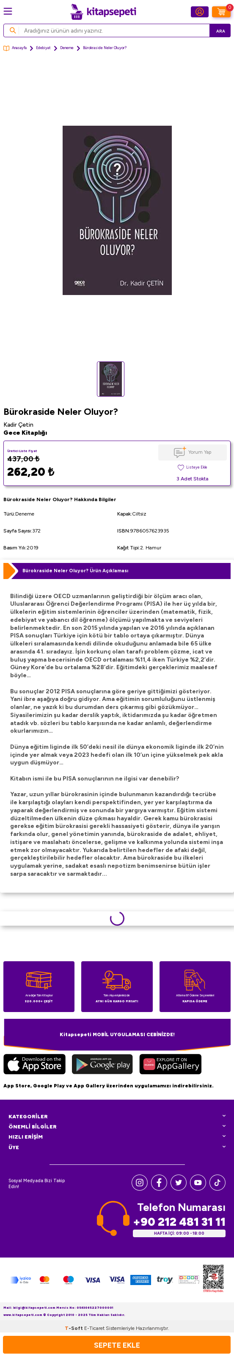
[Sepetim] (221, 11)
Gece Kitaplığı (25, 432)
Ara (220, 31)
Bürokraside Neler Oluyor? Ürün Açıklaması (75, 571)
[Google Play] (102, 1065)
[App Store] (34, 1065)
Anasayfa (15, 48)
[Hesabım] (199, 11)
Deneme (67, 48)
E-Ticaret (94, 1328)
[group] (117, 210)
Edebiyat (43, 48)
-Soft (74, 1328)
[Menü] (7, 11)
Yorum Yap (199, 452)
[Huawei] (170, 1065)
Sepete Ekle (117, 1344)
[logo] (103, 11)
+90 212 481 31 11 (179, 1222)
